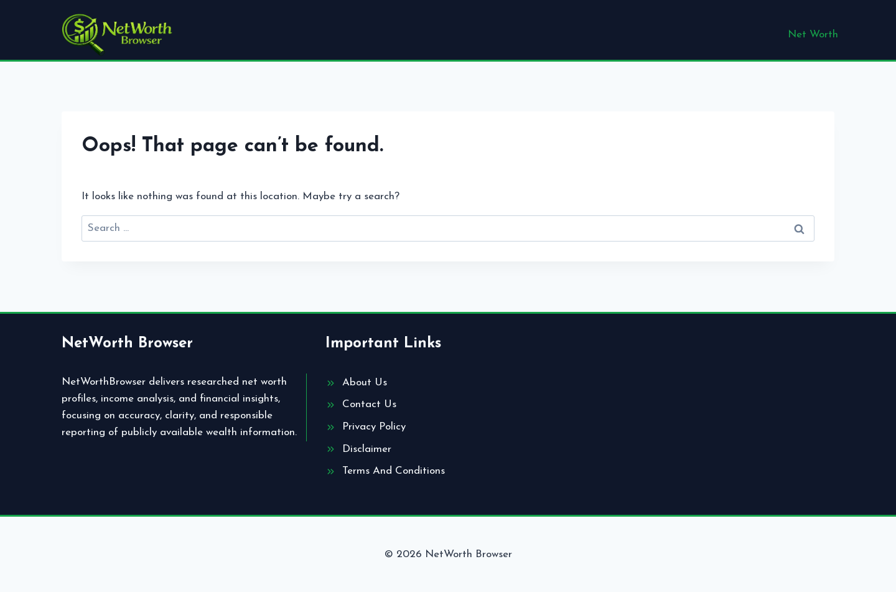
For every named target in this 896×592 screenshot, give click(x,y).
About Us (364, 382)
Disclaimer (366, 449)
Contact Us (369, 404)
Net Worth (813, 34)
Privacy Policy (374, 426)
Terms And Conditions (393, 471)
